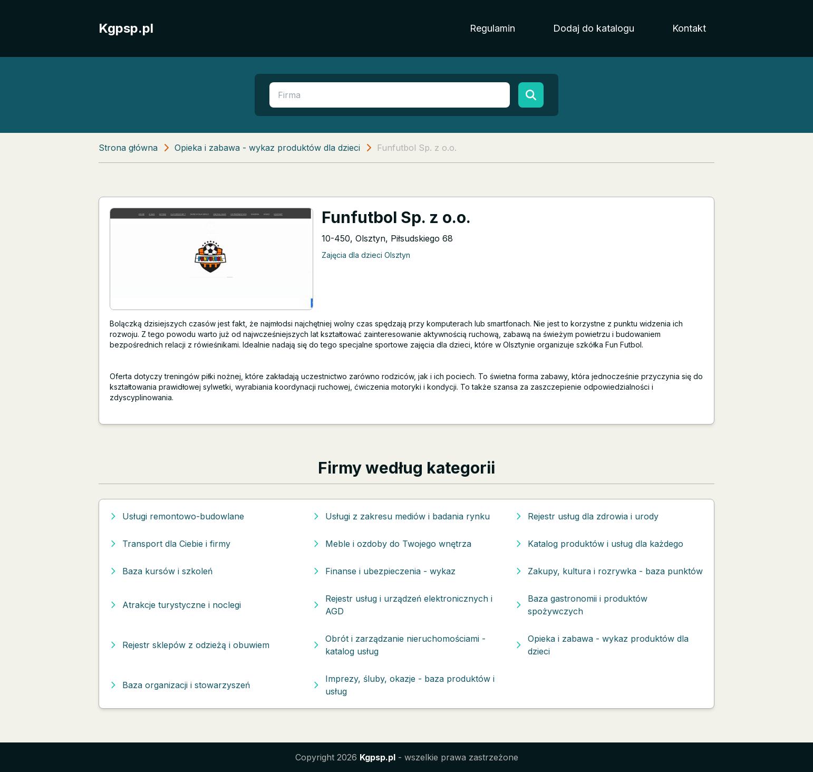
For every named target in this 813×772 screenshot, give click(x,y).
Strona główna (128, 147)
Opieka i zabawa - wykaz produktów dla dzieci (267, 147)
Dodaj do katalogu (593, 28)
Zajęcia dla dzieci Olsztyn (366, 254)
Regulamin (492, 28)
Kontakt (689, 28)
